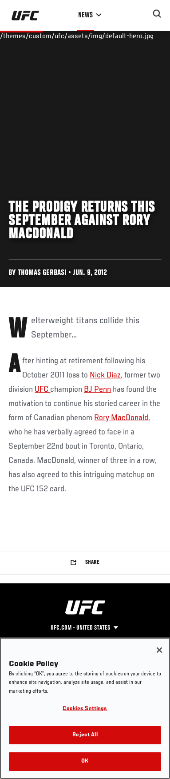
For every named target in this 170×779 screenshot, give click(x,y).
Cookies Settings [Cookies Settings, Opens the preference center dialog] (85, 709)
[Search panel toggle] (157, 14)
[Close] (159, 650)
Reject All (84, 735)
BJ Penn (97, 389)
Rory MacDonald (121, 418)
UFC (42, 389)
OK (84, 761)
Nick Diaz (105, 375)
